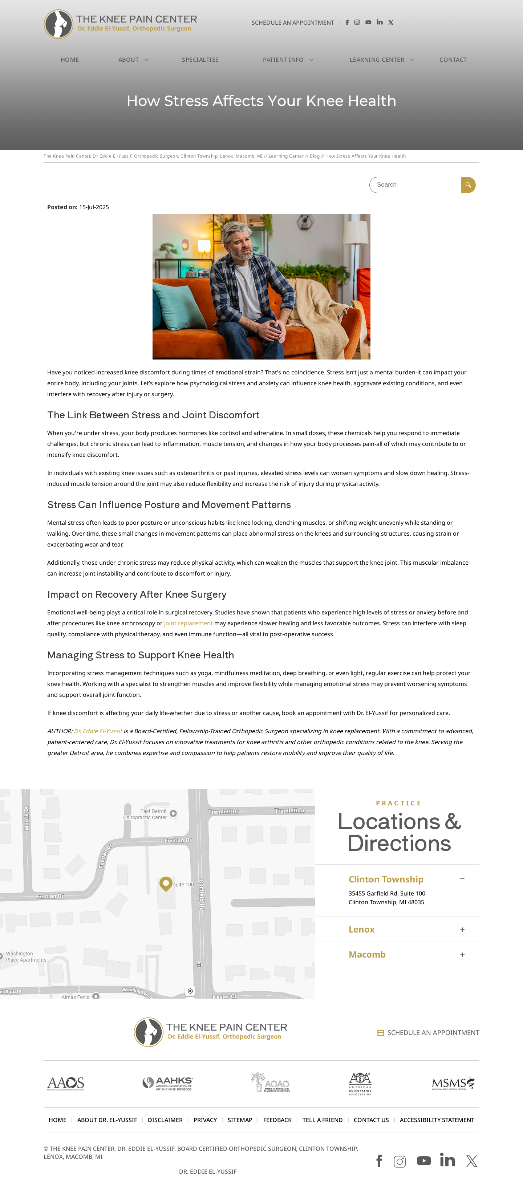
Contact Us (371, 1120)
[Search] (468, 185)
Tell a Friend (323, 1120)
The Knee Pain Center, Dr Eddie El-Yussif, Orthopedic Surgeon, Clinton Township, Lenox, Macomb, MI (153, 156)
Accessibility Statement (437, 1120)
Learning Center (286, 156)
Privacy (205, 1120)
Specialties (200, 60)
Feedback (277, 1120)
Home (70, 60)
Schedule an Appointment (293, 23)
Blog (315, 156)
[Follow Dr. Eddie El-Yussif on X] (391, 22)
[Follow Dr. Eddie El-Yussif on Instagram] (357, 22)
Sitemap (240, 1120)
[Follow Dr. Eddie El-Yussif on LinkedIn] (380, 22)
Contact (453, 60)
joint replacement (188, 623)
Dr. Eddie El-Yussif (98, 731)
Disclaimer (165, 1120)
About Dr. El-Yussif (107, 1120)
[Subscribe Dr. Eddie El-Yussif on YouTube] (368, 22)
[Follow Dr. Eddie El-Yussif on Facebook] (346, 22)
